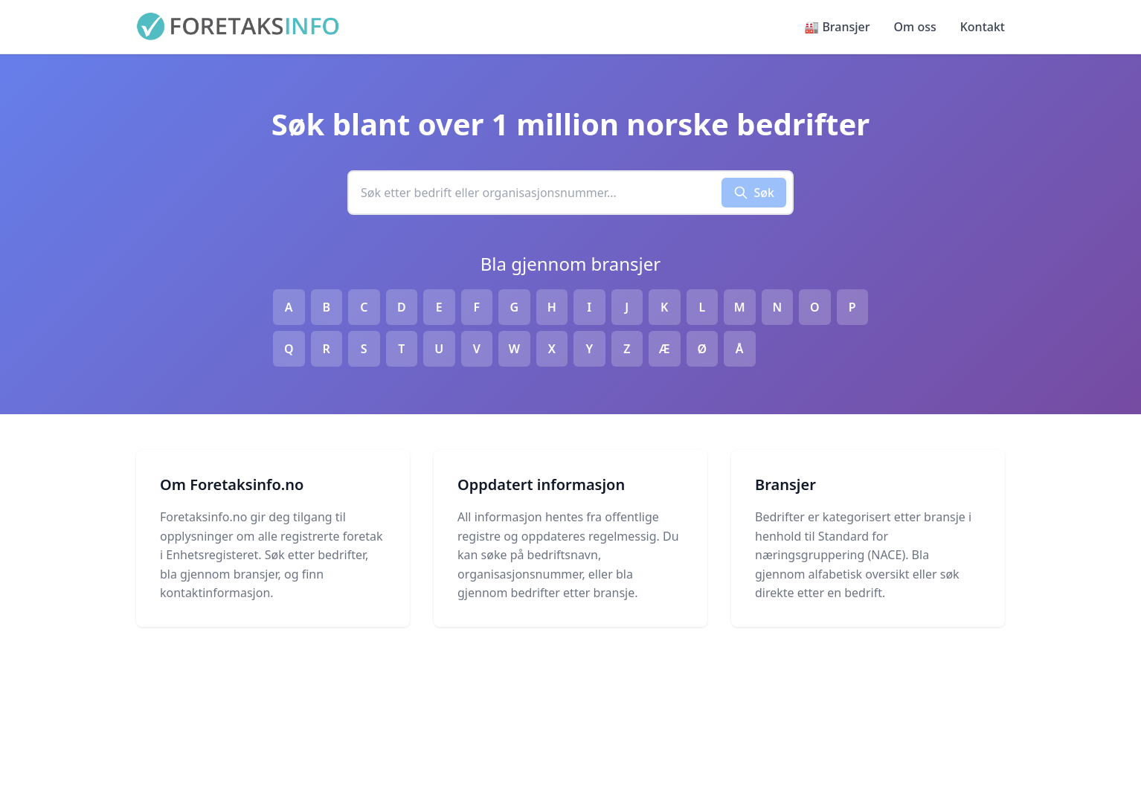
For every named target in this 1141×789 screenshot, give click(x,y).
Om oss (915, 27)
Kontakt (982, 27)
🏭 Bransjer (837, 27)
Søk (754, 192)
